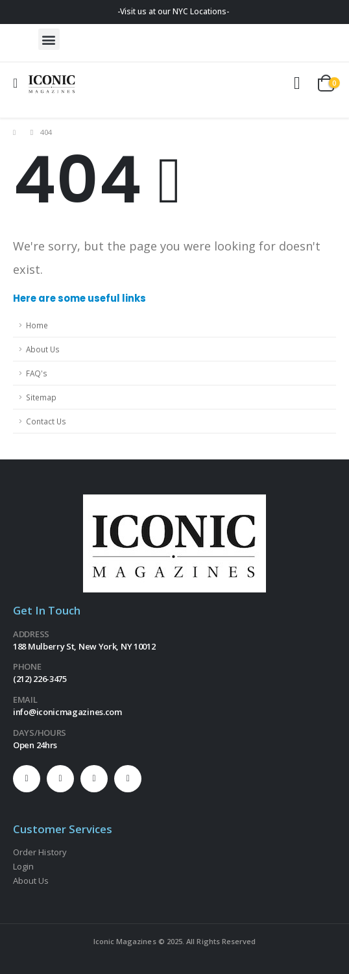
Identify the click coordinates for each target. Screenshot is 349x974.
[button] (49, 39)
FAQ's (36, 373)
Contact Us (46, 421)
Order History (40, 852)
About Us (43, 349)
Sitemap (41, 397)
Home (37, 325)
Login (23, 866)
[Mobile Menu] (19, 83)
